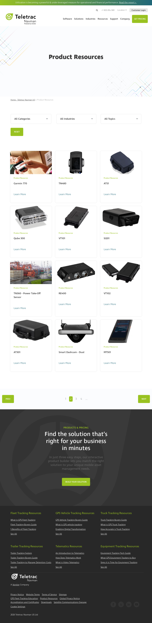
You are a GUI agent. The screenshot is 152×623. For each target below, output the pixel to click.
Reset (17, 131)
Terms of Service (49, 594)
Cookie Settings (18, 606)
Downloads (46, 602)
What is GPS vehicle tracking (69, 524)
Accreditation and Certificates (25, 602)
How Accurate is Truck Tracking (115, 529)
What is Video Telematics (67, 562)
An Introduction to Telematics (70, 553)
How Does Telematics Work (68, 557)
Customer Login (139, 10)
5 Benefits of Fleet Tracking (23, 529)
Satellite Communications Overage (70, 602)
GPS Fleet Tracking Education (24, 598)
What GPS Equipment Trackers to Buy (118, 557)
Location (122, 10)
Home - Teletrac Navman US (23, 100)
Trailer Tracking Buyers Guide (24, 557)
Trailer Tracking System (21, 553)
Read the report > (128, 2)
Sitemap (63, 594)
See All (14, 533)
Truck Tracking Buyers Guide (114, 520)
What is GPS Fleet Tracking (23, 520)
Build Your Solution (76, 482)
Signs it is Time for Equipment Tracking (119, 562)
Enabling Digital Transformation (71, 529)
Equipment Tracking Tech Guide (116, 553)
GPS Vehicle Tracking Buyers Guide (72, 520)
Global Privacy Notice (70, 598)
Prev (8, 399)
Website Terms (33, 594)
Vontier (16, 584)
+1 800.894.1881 (108, 10)
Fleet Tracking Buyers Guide (24, 524)
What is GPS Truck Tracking (113, 524)
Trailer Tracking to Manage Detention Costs (31, 562)
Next (144, 399)
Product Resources (49, 598)
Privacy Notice (17, 594)
